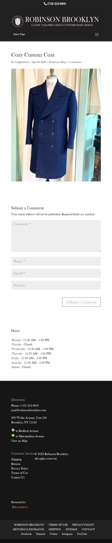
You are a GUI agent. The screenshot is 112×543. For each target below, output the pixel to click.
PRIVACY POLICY (83, 525)
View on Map (19, 441)
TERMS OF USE (58, 525)
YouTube (82, 534)
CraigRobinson (22, 62)
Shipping (16, 459)
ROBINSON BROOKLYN (29, 525)
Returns (15, 464)
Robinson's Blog (57, 62)
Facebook (26, 534)
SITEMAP (71, 529)
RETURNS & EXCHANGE (28, 529)
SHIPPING (55, 529)
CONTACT (88, 529)
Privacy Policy (19, 468)
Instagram (67, 534)
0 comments (74, 62)
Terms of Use (19, 473)
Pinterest (40, 534)
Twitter (53, 534)
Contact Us (18, 477)
